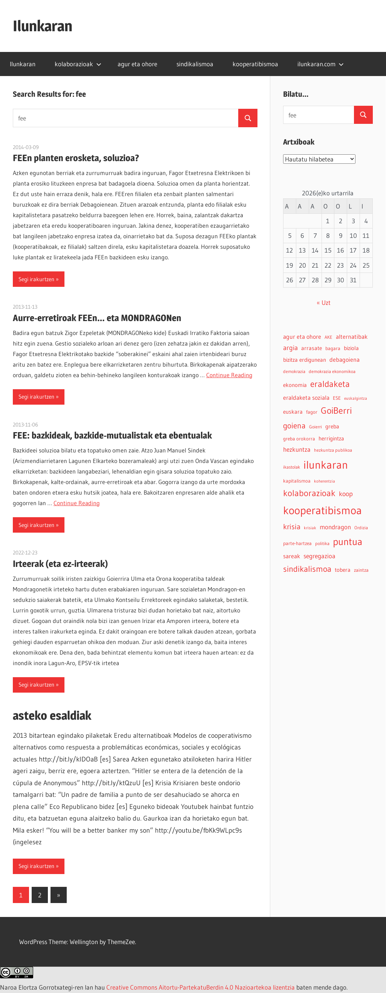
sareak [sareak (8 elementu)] (291, 556)
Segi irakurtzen (36, 279)
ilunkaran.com (320, 64)
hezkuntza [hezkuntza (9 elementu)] (297, 449)
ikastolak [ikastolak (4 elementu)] (291, 467)
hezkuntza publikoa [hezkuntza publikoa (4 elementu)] (333, 450)
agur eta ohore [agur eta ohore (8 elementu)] (302, 336)
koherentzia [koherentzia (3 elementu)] (324, 481)
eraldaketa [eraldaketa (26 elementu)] (330, 383)
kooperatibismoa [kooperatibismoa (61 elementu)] (322, 510)
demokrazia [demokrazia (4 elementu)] (294, 371)
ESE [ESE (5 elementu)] (337, 398)
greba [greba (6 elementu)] (332, 426)
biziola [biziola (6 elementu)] (351, 348)
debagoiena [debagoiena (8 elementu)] (344, 359)
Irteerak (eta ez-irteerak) (60, 563)
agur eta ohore (137, 64)
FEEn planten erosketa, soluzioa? (76, 157)
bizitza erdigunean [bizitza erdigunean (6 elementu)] (304, 359)
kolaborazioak (78, 64)
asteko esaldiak (52, 715)
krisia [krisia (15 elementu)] (291, 526)
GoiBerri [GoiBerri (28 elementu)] (336, 410)
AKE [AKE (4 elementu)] (328, 337)
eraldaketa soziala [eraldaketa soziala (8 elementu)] (306, 397)
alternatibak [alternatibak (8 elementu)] (352, 336)
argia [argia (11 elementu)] (290, 347)
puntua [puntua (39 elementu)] (347, 542)
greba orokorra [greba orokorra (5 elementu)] (299, 439)
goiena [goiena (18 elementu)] (294, 425)
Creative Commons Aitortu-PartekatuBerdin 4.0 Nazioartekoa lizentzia (200, 987)
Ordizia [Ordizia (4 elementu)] (361, 527)
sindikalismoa (194, 64)
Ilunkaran (42, 26)
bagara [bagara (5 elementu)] (332, 348)
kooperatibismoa (255, 64)
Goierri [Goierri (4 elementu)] (315, 426)
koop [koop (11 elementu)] (346, 493)
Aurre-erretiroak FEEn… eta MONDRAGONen (97, 317)
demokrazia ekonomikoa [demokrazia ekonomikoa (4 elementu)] (332, 371)
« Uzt (324, 302)
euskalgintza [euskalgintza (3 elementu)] (355, 398)
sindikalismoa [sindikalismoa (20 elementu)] (307, 569)
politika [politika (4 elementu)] (322, 543)
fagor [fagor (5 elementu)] (311, 412)
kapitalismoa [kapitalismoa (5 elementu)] (297, 481)
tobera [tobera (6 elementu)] (343, 570)
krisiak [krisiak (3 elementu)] (310, 527)
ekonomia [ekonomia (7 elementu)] (295, 384)
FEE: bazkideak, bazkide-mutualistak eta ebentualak (112, 435)
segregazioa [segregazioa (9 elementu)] (319, 556)
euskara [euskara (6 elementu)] (293, 411)
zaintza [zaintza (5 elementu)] (361, 570)
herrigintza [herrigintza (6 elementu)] (331, 438)
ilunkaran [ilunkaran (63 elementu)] (325, 465)
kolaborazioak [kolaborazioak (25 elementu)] (309, 492)
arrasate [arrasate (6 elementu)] (311, 348)
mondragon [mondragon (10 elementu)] (335, 527)
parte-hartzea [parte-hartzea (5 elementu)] (297, 543)
